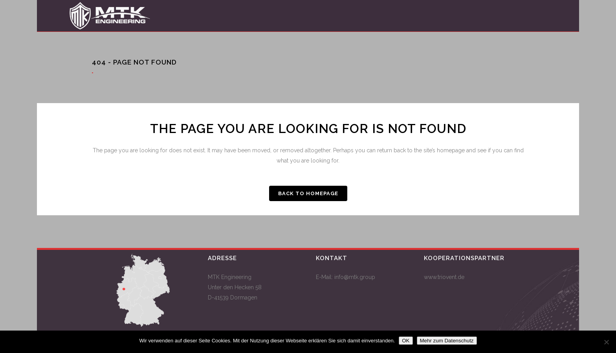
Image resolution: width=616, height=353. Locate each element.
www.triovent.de (444, 277)
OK (405, 341)
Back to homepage (308, 193)
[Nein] (606, 342)
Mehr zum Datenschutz (447, 341)
